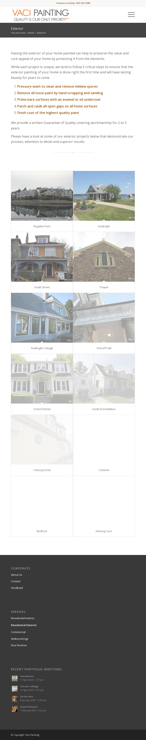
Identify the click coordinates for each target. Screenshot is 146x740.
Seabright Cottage (42, 348)
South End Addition (104, 409)
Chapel (103, 287)
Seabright (104, 226)
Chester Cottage (29, 686)
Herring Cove (104, 531)
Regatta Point (42, 226)
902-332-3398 (83, 2)
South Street (42, 287)
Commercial (18, 632)
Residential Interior (23, 618)
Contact (15, 581)
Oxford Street (41, 409)
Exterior (17, 28)
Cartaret (104, 470)
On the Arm (26, 696)
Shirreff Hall (104, 348)
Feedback (17, 588)
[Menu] (129, 14)
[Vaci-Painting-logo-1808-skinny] (60, 14)
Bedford (42, 531)
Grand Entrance (29, 706)
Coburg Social (41, 470)
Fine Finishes (19, 645)
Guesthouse (27, 676)
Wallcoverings (19, 639)
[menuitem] (129, 14)
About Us (16, 575)
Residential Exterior (24, 625)
